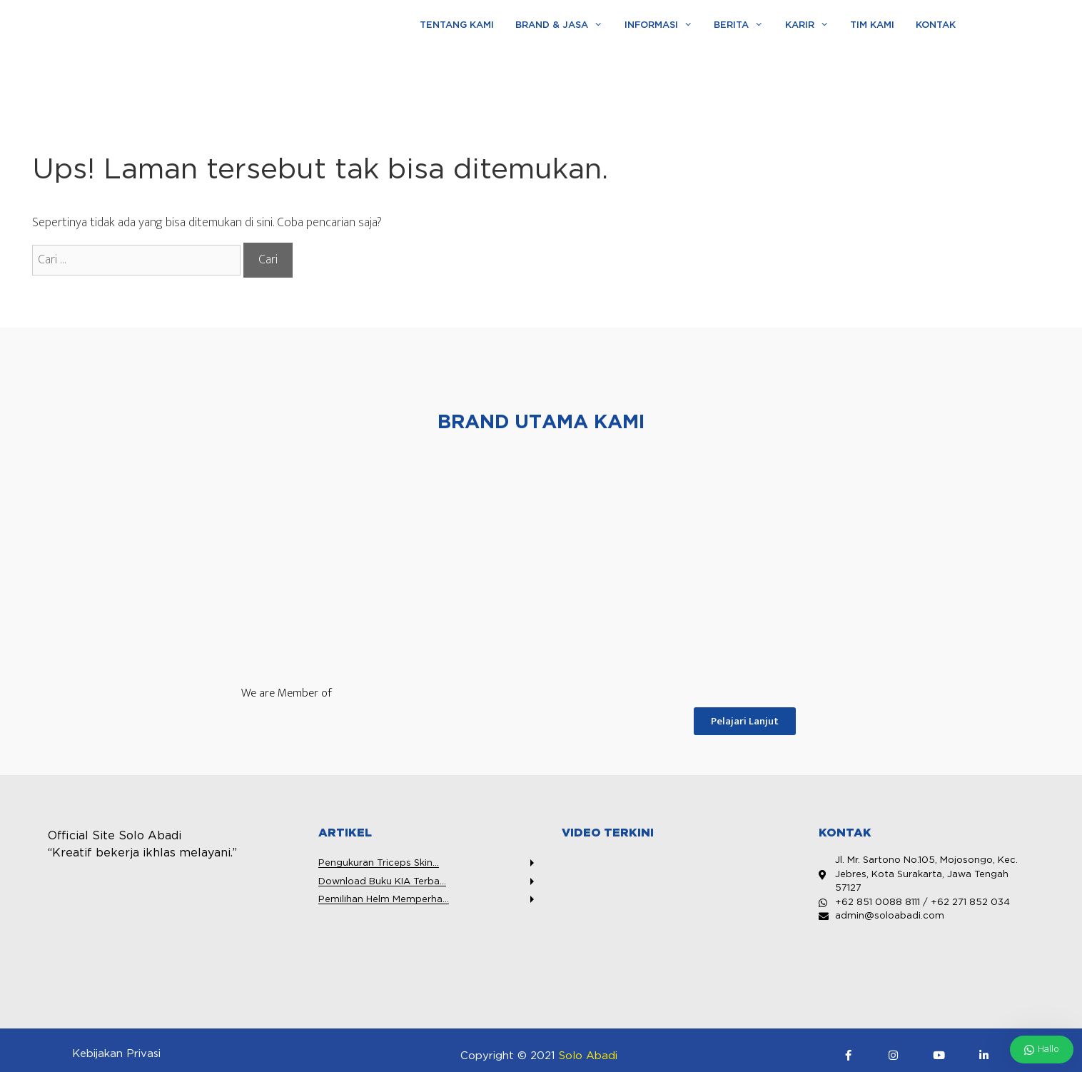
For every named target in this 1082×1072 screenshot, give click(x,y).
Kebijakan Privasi (116, 1053)
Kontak (936, 25)
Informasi (664, 25)
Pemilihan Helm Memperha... (383, 900)
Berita (744, 25)
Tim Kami (872, 25)
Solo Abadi (588, 1056)
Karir (812, 25)
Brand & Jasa (564, 25)
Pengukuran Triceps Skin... (378, 863)
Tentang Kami (457, 25)
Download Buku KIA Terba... (382, 882)
